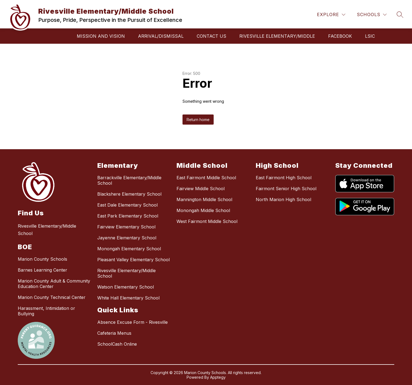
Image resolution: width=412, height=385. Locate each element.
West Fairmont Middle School (206, 221)
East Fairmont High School (283, 177)
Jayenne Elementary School (126, 237)
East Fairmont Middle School (206, 177)
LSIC (370, 36)
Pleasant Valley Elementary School (133, 259)
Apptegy (218, 377)
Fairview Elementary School (126, 227)
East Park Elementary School (127, 216)
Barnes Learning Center (42, 270)
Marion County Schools (42, 259)
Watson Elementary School (125, 287)
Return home (198, 119)
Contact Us (211, 36)
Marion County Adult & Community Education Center (54, 283)
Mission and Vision (101, 36)
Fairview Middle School (200, 188)
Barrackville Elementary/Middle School (129, 180)
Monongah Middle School (203, 210)
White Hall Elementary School (128, 298)
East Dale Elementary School (127, 205)
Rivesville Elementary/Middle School (126, 273)
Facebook (340, 36)
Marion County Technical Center (52, 297)
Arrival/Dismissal (161, 36)
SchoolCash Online (117, 344)
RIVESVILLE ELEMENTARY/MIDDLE (277, 36)
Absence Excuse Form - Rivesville (132, 322)
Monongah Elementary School (129, 248)
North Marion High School (283, 199)
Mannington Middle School (204, 199)
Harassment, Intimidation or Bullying (46, 310)
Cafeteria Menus (114, 333)
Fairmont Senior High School (286, 188)
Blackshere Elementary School (129, 194)
